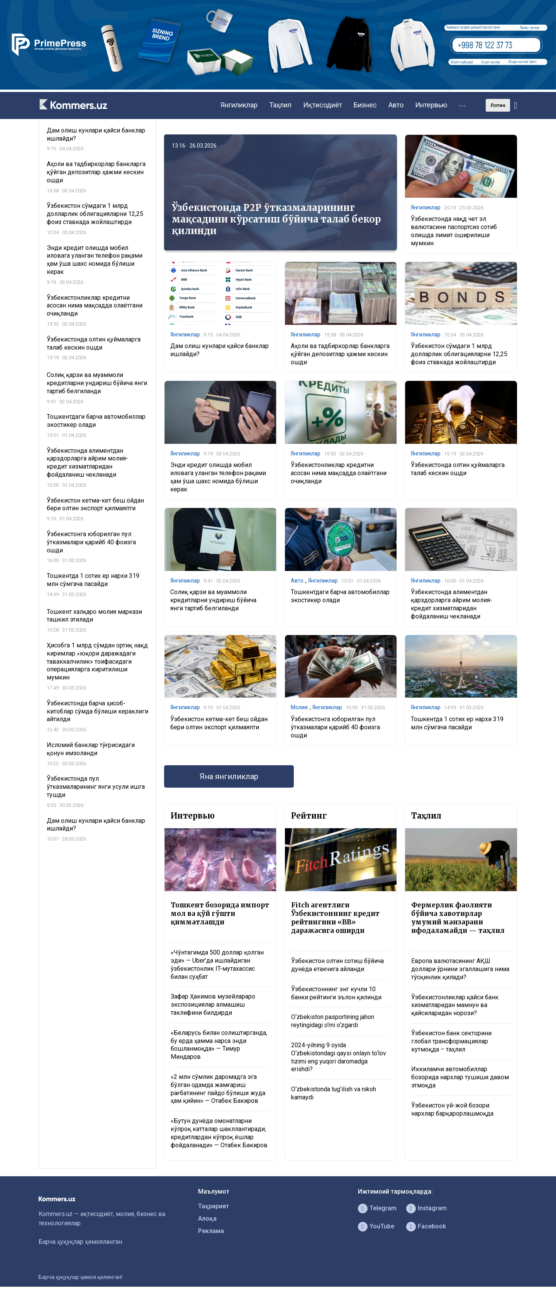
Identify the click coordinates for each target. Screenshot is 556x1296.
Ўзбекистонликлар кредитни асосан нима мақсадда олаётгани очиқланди (338, 473)
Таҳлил (280, 105)
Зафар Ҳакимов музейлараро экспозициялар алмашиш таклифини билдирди (213, 1004)
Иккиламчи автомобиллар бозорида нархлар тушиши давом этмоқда (460, 1077)
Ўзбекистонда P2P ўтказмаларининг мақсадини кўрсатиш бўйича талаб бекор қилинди (276, 219)
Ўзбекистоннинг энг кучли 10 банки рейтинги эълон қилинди (336, 993)
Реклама (211, 1231)
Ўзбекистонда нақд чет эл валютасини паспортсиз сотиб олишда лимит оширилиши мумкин (454, 230)
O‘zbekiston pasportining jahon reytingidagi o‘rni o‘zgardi (332, 1021)
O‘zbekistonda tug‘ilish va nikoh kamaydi (333, 1093)
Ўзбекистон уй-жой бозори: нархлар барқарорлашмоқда (452, 1109)
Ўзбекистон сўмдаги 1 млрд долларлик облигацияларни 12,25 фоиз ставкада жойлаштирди (459, 354)
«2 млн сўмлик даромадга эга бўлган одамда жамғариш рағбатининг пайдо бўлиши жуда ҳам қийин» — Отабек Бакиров (218, 1088)
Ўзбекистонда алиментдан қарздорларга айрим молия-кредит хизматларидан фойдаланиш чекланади (451, 604)
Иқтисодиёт (322, 105)
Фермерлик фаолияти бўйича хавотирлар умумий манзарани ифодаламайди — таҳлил (458, 918)
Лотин (497, 105)
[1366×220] (278, 87)
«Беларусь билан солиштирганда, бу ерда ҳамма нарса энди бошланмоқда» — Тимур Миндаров (219, 1044)
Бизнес (365, 105)
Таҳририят (213, 1206)
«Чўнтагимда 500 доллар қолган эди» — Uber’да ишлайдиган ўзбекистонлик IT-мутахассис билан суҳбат (217, 964)
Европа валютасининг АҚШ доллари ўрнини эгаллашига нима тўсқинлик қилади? (460, 969)
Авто (395, 105)
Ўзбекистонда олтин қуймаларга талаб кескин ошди (458, 469)
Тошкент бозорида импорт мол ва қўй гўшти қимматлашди (220, 913)
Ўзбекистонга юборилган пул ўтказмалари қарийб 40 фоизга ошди (335, 727)
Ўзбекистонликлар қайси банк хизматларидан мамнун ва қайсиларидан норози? (454, 1005)
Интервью (431, 105)
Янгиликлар (239, 105)
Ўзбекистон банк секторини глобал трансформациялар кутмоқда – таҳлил (451, 1041)
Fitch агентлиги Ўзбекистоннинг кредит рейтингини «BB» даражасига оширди (335, 918)
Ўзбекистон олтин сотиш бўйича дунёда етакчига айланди (337, 965)
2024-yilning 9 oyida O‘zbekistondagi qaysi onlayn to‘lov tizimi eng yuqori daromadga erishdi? (338, 1057)
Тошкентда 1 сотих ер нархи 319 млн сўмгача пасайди (457, 723)
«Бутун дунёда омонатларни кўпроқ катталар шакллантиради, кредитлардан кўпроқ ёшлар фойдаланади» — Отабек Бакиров (219, 1132)
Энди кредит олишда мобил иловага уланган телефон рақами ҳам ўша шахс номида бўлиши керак (218, 477)
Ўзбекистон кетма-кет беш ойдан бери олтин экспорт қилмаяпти (219, 723)
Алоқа (207, 1218)
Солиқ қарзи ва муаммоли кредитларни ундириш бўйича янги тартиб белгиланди (213, 600)
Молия (299, 707)
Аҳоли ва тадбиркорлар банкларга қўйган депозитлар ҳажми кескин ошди (340, 354)
